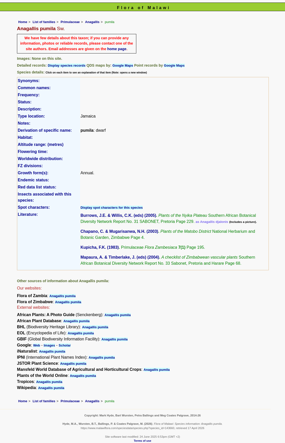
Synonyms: (29, 81)
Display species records (67, 65)
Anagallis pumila (62, 296)
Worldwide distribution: (40, 159)
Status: (24, 102)
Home (22, 22)
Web (36, 345)
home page (116, 49)
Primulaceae (70, 22)
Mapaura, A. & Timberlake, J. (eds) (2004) (120, 257)
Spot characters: (34, 207)
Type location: (31, 116)
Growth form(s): (33, 173)
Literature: (28, 214)
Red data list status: (37, 187)
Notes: (24, 123)
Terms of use (142, 440)
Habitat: (25, 137)
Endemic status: (33, 180)
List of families (44, 22)
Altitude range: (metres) (40, 144)
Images (49, 345)
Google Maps (122, 65)
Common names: (34, 88)
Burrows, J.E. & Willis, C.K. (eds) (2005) (118, 215)
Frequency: (29, 95)
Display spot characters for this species (112, 207)
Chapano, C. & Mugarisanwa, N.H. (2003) (119, 231)
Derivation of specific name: (45, 130)
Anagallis (92, 22)
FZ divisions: (30, 166)
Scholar (65, 345)
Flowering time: (33, 151)
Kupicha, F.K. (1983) (100, 247)
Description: (29, 109)
